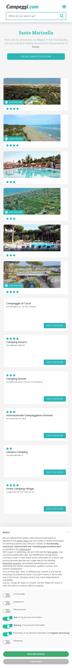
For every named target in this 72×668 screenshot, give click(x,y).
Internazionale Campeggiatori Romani (29, 415)
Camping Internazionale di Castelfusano (48, 123)
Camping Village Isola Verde (45, 233)
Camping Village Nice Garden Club (45, 196)
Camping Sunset (16, 378)
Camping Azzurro (16, 342)
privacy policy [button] (22, 541)
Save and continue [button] (36, 654)
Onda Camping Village (20, 488)
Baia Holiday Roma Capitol (48, 268)
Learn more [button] (36, 661)
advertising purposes (12, 563)
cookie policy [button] (24, 549)
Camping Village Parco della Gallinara (46, 86)
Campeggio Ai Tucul (18, 303)
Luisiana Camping (17, 452)
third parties (52, 552)
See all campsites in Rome (36, 56)
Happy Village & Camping (47, 158)
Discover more (52, 105)
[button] (67, 532)
